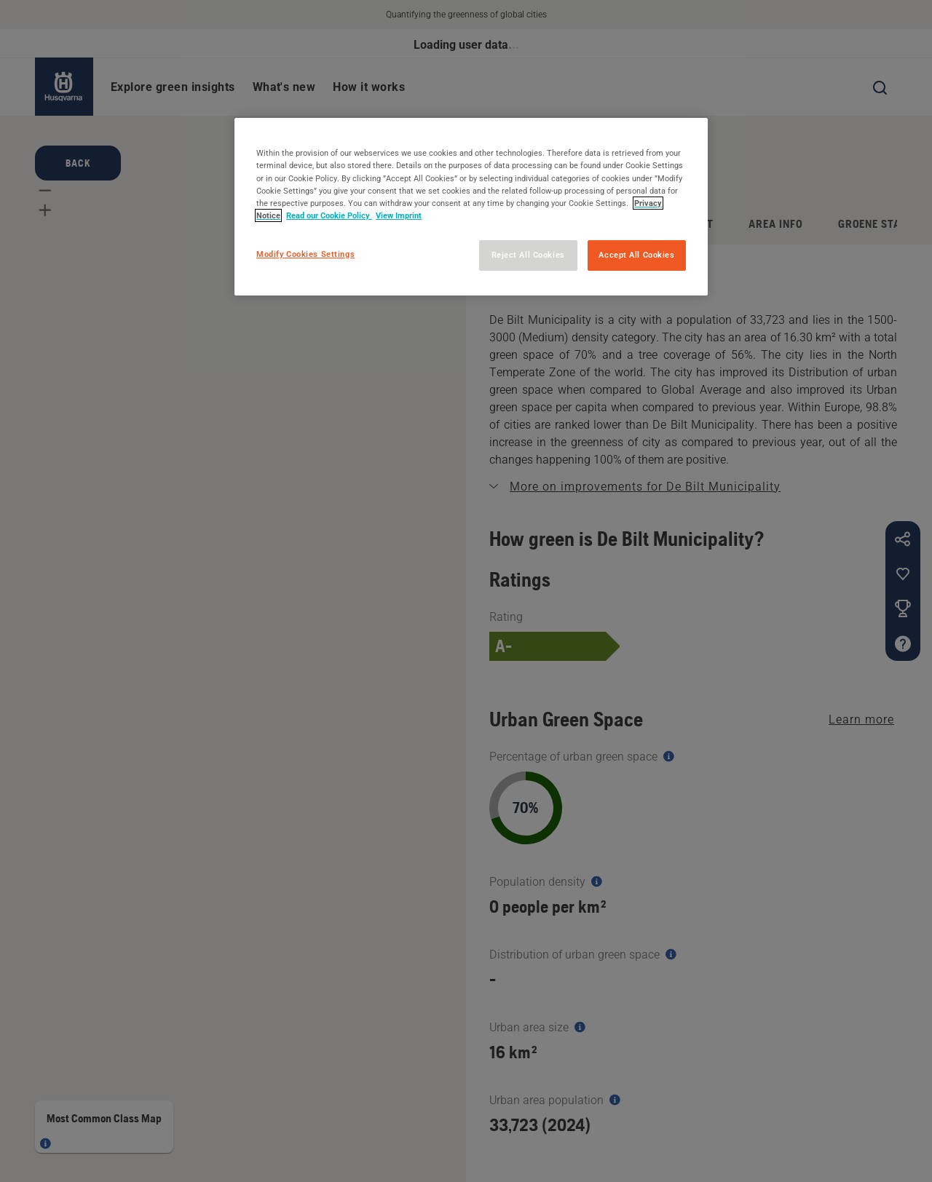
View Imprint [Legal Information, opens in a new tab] (399, 215)
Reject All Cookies (528, 255)
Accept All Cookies (636, 255)
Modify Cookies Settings (305, 254)
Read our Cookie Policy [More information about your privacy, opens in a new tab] (329, 215)
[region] (471, 206)
